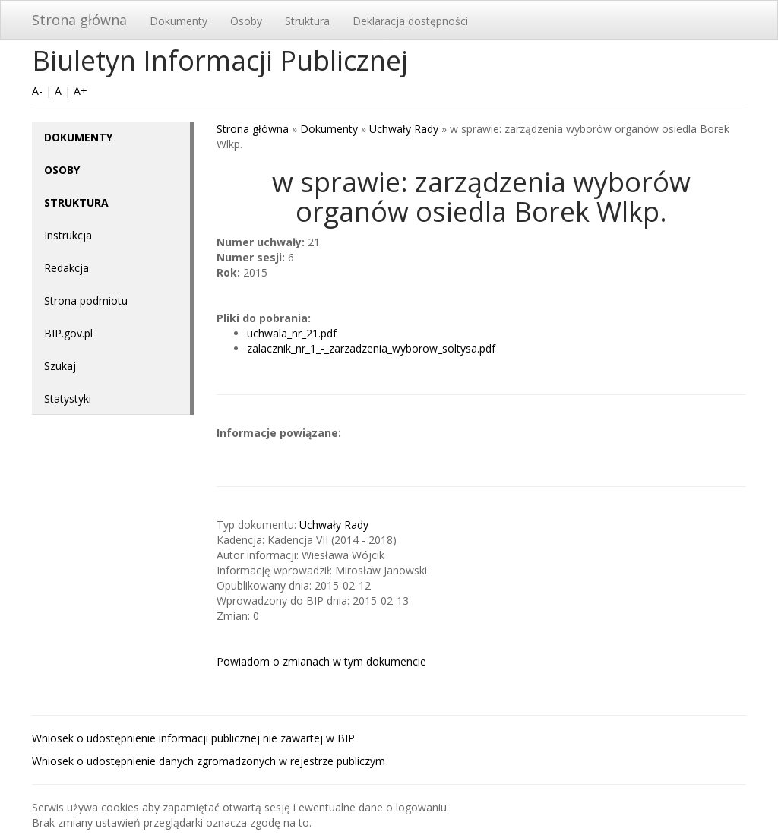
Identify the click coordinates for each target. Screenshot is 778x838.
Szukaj (60, 366)
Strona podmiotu (86, 300)
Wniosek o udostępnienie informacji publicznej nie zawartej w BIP (193, 738)
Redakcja (66, 268)
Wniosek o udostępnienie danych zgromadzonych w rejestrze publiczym (208, 761)
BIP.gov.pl (68, 333)
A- (37, 91)
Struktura (307, 21)
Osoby (246, 21)
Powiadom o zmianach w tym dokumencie (321, 661)
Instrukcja (68, 235)
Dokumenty (178, 21)
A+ (80, 91)
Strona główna (79, 20)
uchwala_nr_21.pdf (292, 333)
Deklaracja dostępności (410, 21)
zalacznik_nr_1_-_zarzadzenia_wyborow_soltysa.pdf (371, 348)
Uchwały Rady (403, 129)
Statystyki (67, 398)
